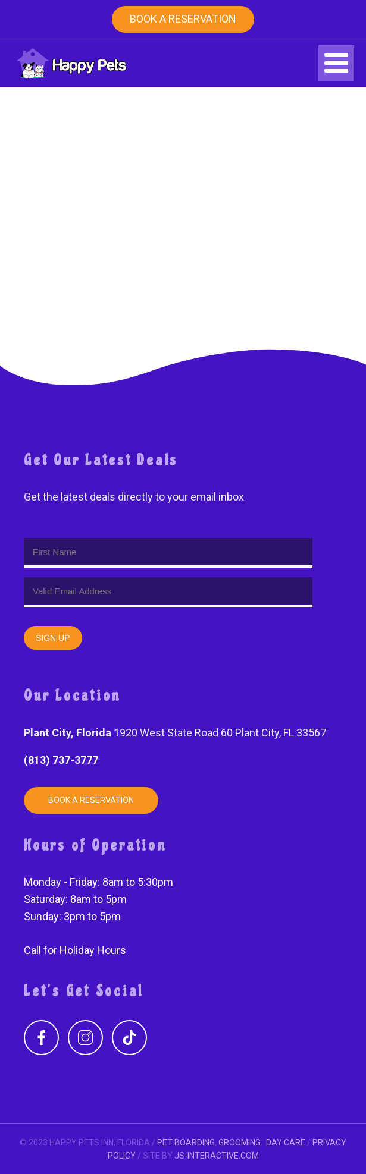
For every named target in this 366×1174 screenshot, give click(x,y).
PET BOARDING (186, 1142)
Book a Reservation (183, 18)
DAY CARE (285, 1142)
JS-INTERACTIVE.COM (216, 1155)
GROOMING (239, 1142)
